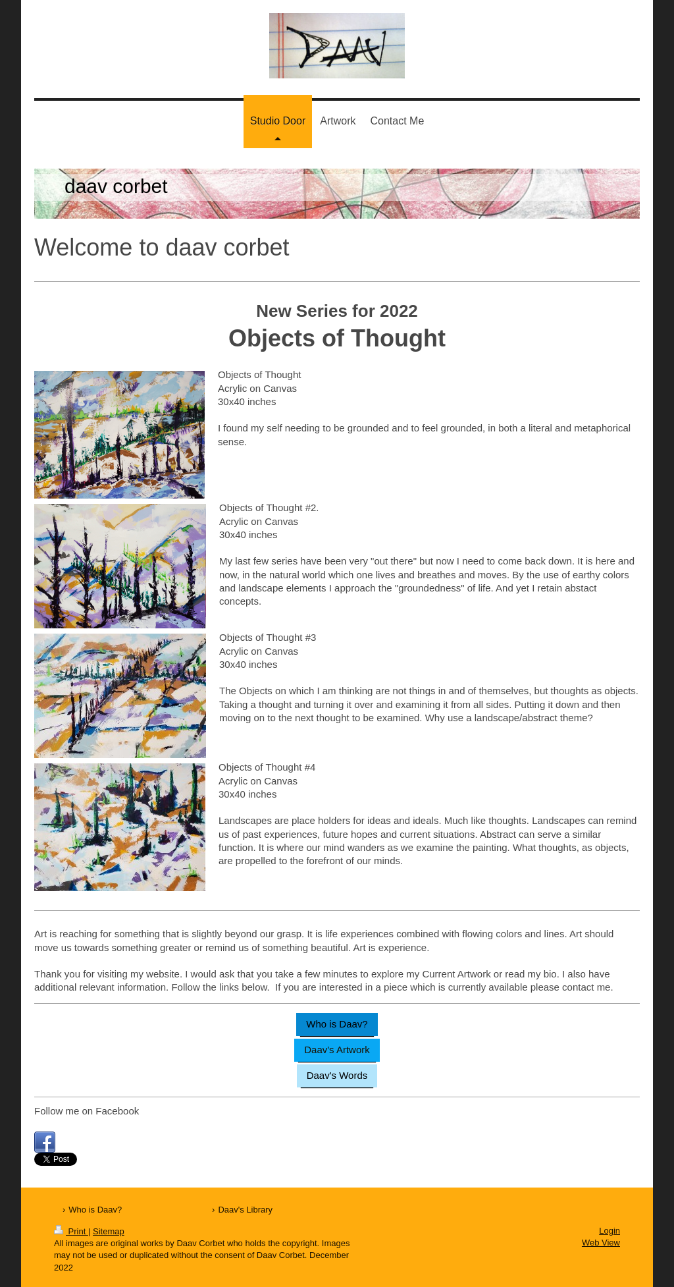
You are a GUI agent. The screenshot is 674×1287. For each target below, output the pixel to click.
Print (71, 1231)
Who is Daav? (336, 1023)
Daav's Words (337, 1075)
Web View (601, 1242)
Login (609, 1231)
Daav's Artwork (337, 1049)
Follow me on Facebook (86, 1110)
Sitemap (108, 1231)
